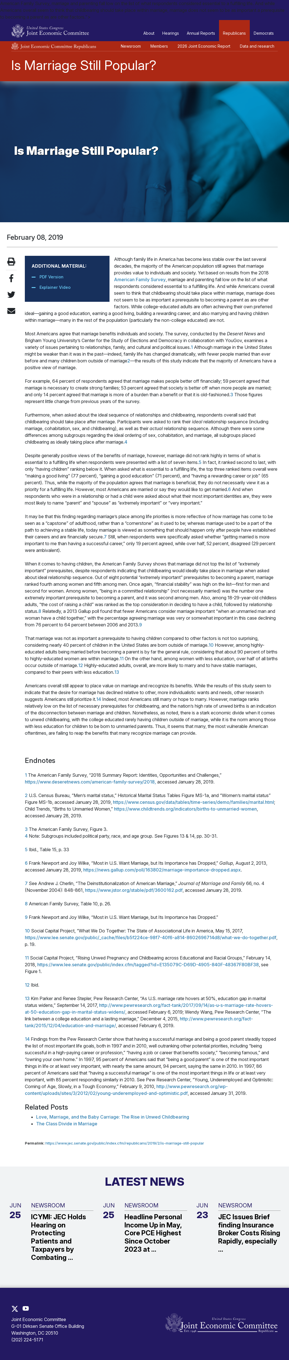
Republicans (234, 33)
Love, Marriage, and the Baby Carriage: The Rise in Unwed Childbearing (112, 1117)
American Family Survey (140, 279)
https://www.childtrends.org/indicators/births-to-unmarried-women (185, 809)
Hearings (170, 33)
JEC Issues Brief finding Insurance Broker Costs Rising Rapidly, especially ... (249, 1233)
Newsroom (131, 46)
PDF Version (52, 276)
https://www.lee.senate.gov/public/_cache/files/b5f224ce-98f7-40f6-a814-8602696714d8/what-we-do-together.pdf (150, 937)
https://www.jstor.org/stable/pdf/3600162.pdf (134, 890)
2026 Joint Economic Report (204, 46)
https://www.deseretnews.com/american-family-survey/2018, (90, 782)
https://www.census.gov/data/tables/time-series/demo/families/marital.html (193, 802)
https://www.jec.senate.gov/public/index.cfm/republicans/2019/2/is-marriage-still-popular (124, 1143)
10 (211, 645)
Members (159, 46)
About (148, 33)
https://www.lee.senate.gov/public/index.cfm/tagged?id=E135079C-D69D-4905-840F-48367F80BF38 (148, 964)
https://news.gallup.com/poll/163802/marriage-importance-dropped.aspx (162, 870)
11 (122, 658)
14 (98, 699)
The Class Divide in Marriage (66, 1123)
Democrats (264, 33)
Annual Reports (201, 33)
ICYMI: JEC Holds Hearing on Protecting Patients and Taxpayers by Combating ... (58, 1237)
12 (80, 665)
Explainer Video (55, 287)
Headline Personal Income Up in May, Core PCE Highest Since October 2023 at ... (153, 1233)
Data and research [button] (257, 46)
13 (116, 672)
